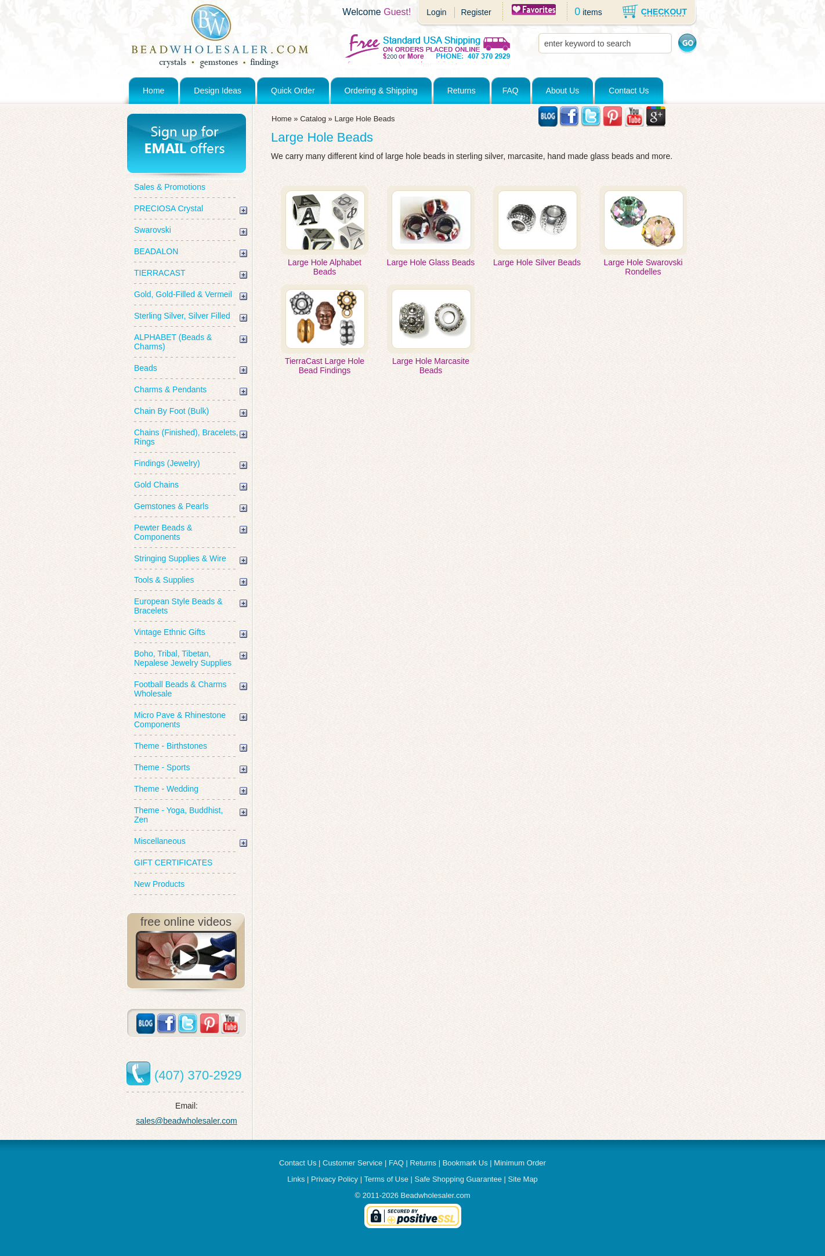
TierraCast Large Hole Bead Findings (324, 365)
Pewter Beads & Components (163, 532)
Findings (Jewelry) (167, 463)
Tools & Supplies (164, 579)
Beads (145, 368)
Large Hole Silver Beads (537, 262)
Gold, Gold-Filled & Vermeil (183, 294)
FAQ (510, 90)
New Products (159, 884)
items (592, 12)
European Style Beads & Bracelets (178, 606)
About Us (563, 90)
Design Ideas (217, 90)
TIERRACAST (160, 272)
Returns (461, 90)
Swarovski (152, 229)
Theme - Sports (162, 767)
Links (296, 1179)
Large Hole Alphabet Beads (324, 267)
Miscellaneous (160, 841)
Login (436, 12)
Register (476, 12)
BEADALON (156, 251)
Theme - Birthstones (170, 745)
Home (153, 90)
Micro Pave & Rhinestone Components (180, 719)
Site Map (523, 1179)
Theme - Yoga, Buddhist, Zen (178, 815)
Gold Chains (156, 484)
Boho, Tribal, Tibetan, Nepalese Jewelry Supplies (182, 658)
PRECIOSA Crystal (168, 208)
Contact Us (629, 90)
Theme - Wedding (166, 788)
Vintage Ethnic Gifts (169, 632)
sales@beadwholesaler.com (186, 1120)
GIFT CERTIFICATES (173, 862)
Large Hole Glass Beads (431, 262)
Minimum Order (520, 1162)
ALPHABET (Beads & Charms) (173, 342)
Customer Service (352, 1162)
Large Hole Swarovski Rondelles (642, 267)
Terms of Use (386, 1179)
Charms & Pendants (170, 389)
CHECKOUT (664, 11)
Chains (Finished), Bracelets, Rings (186, 437)
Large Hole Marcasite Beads (430, 365)
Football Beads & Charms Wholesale (180, 689)
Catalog (313, 118)
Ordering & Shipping (381, 90)
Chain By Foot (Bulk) (171, 411)
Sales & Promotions (169, 187)
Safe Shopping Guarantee (458, 1179)
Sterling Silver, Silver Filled (182, 315)
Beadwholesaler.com (436, 1195)
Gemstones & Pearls (171, 506)
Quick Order (292, 90)
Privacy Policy (334, 1179)
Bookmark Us (465, 1162)
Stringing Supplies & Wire (180, 558)
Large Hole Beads (364, 118)
